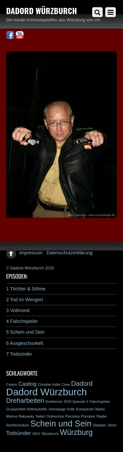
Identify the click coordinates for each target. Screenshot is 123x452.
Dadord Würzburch (27, 268)
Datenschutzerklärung (69, 252)
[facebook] (10, 35)
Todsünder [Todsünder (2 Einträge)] (18, 433)
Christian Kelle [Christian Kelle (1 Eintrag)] (49, 384)
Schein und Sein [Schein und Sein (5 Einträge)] (61, 423)
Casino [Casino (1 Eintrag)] (11, 384)
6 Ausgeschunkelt (24, 343)
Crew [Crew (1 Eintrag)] (66, 384)
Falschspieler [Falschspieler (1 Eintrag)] (100, 401)
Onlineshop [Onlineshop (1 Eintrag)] (55, 416)
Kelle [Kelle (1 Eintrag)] (71, 409)
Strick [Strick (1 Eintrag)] (112, 425)
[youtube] (20, 35)
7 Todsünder (19, 354)
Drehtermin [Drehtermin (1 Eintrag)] (54, 401)
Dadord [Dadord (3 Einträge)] (82, 383)
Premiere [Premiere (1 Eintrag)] (88, 416)
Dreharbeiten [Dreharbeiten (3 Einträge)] (25, 400)
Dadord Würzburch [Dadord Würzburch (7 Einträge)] (46, 391)
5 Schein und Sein (25, 332)
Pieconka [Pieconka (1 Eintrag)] (72, 416)
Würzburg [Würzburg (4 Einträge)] (76, 432)
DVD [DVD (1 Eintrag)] (68, 401)
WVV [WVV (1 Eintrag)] (36, 434)
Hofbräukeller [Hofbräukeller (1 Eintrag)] (37, 409)
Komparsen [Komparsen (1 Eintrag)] (85, 409)
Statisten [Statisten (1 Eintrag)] (99, 425)
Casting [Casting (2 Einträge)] (27, 384)
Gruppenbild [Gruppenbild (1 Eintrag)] (15, 409)
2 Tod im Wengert (24, 299)
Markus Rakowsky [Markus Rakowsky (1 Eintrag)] (20, 416)
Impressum (31, 252)
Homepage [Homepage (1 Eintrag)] (57, 409)
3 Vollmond (18, 310)
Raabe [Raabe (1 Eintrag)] (101, 416)
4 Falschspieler (22, 321)
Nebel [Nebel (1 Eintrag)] (40, 416)
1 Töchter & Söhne (26, 288)
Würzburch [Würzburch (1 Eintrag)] (50, 434)
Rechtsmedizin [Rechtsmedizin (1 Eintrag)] (17, 425)
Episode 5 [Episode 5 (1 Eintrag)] (80, 401)
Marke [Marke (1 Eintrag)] (100, 409)
